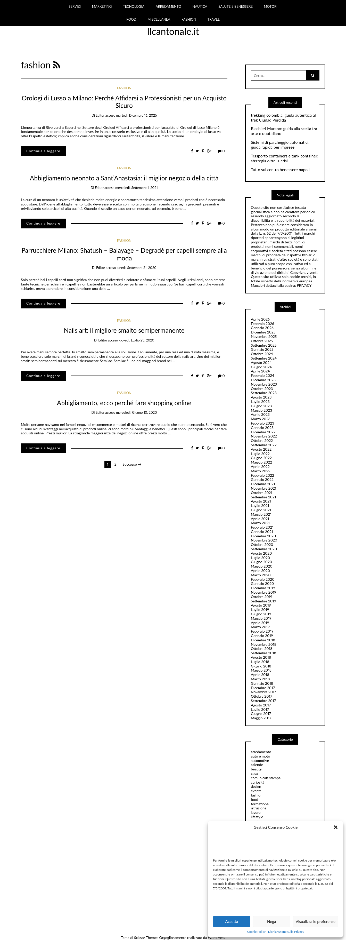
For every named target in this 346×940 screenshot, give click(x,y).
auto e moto (260, 756)
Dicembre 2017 (263, 688)
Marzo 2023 (260, 419)
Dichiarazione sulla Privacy (286, 932)
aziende (257, 764)
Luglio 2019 (260, 609)
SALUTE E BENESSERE (235, 6)
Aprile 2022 (260, 466)
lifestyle (257, 817)
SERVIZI (75, 6)
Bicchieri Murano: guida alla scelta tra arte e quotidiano (284, 131)
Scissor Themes (146, 937)
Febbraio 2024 (262, 375)
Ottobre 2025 (262, 341)
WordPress (216, 937)
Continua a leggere (43, 151)
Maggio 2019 (261, 618)
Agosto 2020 (261, 553)
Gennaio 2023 (262, 427)
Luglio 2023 (260, 401)
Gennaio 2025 (262, 349)
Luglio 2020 (260, 557)
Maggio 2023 (261, 410)
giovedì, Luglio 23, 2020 (136, 340)
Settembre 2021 (263, 497)
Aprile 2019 (260, 622)
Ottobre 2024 (262, 354)
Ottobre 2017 (261, 696)
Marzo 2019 (260, 627)
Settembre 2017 (263, 700)
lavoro (256, 812)
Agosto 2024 (261, 362)
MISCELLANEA (158, 19)
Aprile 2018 (260, 674)
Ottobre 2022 (262, 440)
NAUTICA (199, 6)
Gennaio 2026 (262, 327)
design (256, 786)
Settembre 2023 (264, 393)
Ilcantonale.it (173, 31)
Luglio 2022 (260, 453)
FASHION (189, 19)
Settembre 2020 (264, 549)
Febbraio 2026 (262, 323)
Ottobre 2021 (261, 492)
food (254, 799)
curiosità (257, 782)
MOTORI (270, 6)
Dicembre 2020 (263, 536)
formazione (260, 804)
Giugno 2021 (261, 510)
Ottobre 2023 (262, 388)
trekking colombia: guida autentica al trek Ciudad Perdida (283, 117)
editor (100, 115)
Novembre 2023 (264, 384)
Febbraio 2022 (262, 475)
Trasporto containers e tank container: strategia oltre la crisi (284, 158)
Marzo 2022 (260, 471)
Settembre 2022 (264, 445)
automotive (260, 760)
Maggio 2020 (261, 566)
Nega (271, 921)
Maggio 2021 (261, 514)
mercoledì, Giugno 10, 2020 (136, 412)
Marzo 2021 (260, 523)
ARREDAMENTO (168, 6)
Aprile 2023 (260, 414)
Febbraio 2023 (262, 423)
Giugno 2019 (261, 614)
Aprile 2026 (260, 319)
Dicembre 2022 (263, 432)
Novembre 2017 (263, 692)
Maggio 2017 (261, 718)
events (256, 790)
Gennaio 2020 (262, 583)
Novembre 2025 (264, 336)
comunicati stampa (266, 778)
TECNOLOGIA (133, 6)
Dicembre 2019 (263, 588)
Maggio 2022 (261, 462)
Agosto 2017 (261, 705)
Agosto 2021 (261, 501)
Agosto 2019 (261, 605)
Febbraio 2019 (262, 631)
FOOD (131, 19)
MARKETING (102, 6)
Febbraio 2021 (262, 527)
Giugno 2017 (261, 713)
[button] (335, 827)
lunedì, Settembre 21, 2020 (136, 268)
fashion (124, 88)
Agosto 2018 (261, 657)
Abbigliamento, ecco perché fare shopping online (124, 403)
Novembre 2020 (264, 540)
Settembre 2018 (263, 653)
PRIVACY (304, 285)
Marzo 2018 (260, 679)
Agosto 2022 (261, 449)
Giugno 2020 (261, 562)
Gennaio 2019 (262, 635)
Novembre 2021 (263, 488)
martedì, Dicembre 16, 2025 (136, 115)
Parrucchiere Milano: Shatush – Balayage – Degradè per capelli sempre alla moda (124, 253)
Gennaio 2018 (262, 683)
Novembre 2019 (263, 592)
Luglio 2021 (260, 505)
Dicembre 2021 (263, 484)
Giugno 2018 (261, 666)
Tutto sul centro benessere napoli (280, 169)
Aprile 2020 (260, 570)
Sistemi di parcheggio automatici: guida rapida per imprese (280, 144)
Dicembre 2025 (263, 332)
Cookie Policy (256, 932)
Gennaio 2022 (262, 479)
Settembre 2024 (264, 358)
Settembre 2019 (263, 601)
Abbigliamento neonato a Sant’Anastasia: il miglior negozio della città (124, 178)
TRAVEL (213, 19)
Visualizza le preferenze (315, 921)
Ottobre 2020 (262, 544)
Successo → (131, 464)
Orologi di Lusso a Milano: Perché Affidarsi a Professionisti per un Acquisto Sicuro (124, 101)
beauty (256, 769)
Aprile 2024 (260, 371)
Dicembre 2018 (263, 640)
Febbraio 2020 (263, 579)
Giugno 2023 (261, 406)
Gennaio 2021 (262, 531)
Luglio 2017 (260, 709)
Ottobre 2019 (261, 596)
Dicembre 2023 (263, 380)
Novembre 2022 (264, 436)
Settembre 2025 (264, 345)
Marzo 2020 (261, 575)
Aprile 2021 (260, 518)
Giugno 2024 (261, 367)
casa (254, 773)
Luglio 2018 (260, 661)
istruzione (258, 808)
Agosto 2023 (261, 397)
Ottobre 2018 (261, 648)
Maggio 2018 (261, 670)
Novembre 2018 (263, 644)
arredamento (261, 752)
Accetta (231, 921)
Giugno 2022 (261, 458)
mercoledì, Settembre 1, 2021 (136, 188)
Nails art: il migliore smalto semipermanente (124, 330)
